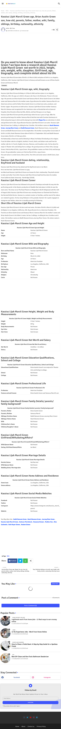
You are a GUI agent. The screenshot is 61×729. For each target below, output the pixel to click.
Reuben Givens (25, 524)
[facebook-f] (24, 717)
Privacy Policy (41, 726)
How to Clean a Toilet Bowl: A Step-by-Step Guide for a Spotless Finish (34, 645)
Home (2, 11)
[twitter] (27, 717)
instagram (47, 677)
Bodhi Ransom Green (27, 128)
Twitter (20, 561)
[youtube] (30, 717)
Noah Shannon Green (34, 519)
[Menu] (2, 4)
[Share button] (30, 561)
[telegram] (37, 717)
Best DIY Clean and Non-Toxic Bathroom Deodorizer (30, 657)
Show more (55, 583)
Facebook (13, 561)
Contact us (31, 726)
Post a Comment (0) (30, 605)
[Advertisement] (30, 47)
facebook (17, 677)
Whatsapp (25, 561)
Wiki (7, 11)
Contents (4, 85)
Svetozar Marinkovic (26, 522)
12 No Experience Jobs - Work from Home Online (29, 632)
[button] (59, 4)
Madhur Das (49, 522)
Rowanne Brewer (38, 522)
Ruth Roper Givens (14, 524)
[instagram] (33, 717)
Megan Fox (42, 120)
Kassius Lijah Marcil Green (9, 522)
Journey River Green (11, 128)
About (23, 726)
